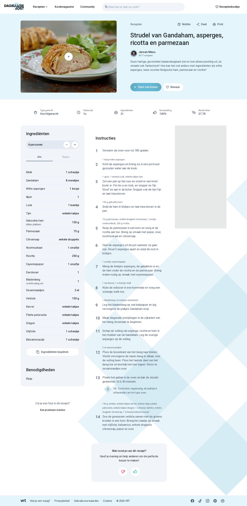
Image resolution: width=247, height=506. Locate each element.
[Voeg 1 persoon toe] (75, 144)
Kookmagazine (64, 6)
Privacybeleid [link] (62, 500)
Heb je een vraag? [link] (40, 500)
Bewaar (173, 87)
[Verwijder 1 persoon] (66, 144)
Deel (201, 24)
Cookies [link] (107, 500)
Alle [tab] (39, 158)
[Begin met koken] (68, 56)
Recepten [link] (136, 24)
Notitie (183, 24)
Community (87, 6)
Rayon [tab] (65, 157)
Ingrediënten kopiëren (52, 352)
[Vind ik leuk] (135, 471)
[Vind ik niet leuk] (123, 471)
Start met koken (145, 87)
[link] (14, 7)
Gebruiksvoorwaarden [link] (86, 500)
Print (218, 24)
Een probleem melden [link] (52, 410)
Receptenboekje (227, 7)
